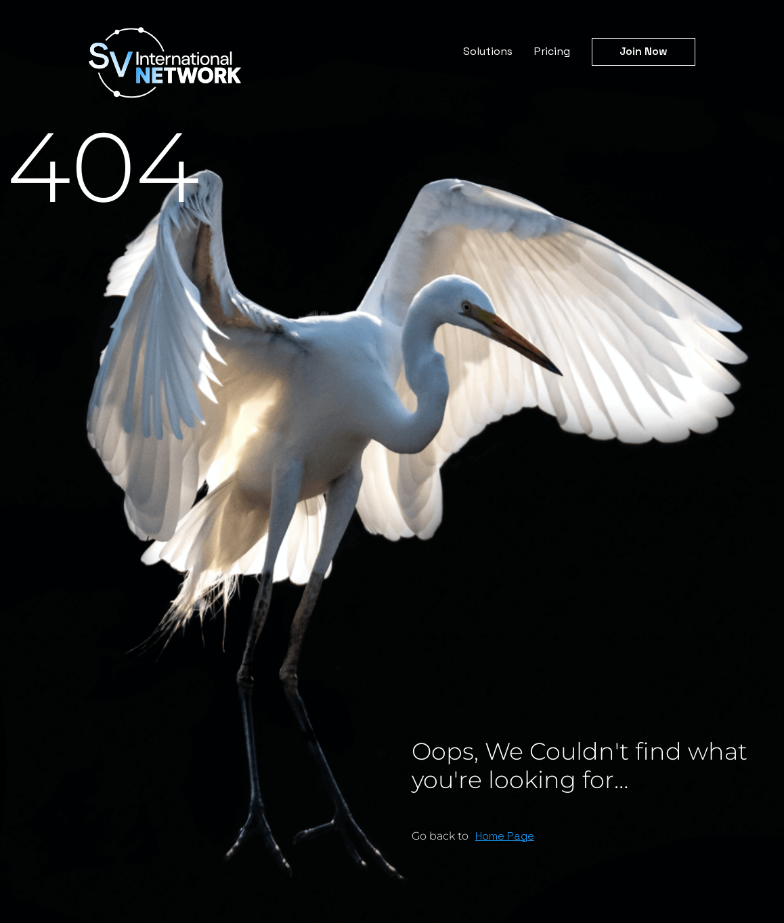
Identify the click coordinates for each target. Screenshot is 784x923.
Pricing (552, 51)
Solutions (488, 51)
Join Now (643, 51)
